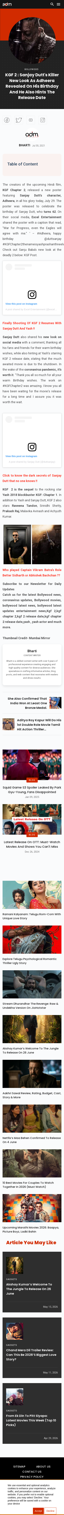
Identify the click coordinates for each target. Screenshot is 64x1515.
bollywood (32, 69)
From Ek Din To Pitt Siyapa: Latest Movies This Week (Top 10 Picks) (31, 1420)
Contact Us (31, 1472)
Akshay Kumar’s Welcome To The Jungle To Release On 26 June (31, 1051)
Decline (50, 1511)
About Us (43, 1467)
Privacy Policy (32, 1477)
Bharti (24, 145)
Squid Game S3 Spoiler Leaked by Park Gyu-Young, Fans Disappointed (32, 789)
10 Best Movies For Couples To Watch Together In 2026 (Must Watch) (28, 1185)
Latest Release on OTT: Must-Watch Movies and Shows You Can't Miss (32, 844)
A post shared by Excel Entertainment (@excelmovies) (34, 309)
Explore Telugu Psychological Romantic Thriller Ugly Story (30, 961)
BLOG (32, 780)
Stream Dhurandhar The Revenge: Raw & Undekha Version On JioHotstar (30, 1006)
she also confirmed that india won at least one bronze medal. (27, 703)
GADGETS (11, 1279)
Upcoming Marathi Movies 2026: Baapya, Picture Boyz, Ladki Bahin (31, 1230)
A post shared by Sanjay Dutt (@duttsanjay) (32, 461)
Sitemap (19, 1467)
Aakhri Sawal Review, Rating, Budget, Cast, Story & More (32, 1095)
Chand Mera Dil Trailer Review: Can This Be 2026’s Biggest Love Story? (31, 1354)
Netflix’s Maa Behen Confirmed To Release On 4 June (32, 1140)
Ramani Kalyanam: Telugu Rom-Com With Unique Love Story (32, 916)
